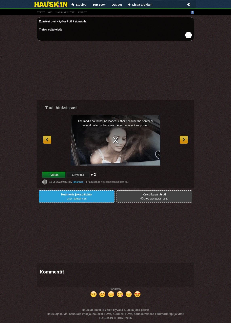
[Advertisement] (115, 72)
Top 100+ (99, 4)
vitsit (41, 12)
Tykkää (53, 174)
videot (82, 12)
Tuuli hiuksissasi (61, 108)
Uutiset (117, 4)
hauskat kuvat (65, 12)
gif (50, 12)
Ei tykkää (78, 174)
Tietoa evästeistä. (50, 29)
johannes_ (79, 181)
